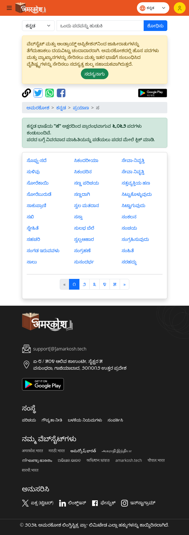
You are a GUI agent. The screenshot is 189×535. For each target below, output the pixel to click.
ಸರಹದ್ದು (129, 262)
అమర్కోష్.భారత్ (83, 451)
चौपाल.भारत (156, 460)
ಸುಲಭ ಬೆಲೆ (84, 228)
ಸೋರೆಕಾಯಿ (37, 183)
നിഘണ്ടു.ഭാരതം (37, 460)
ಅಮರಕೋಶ (37, 108)
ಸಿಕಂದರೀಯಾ (86, 160)
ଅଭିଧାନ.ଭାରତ (69, 460)
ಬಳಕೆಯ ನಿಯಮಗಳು (85, 420)
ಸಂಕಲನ (129, 217)
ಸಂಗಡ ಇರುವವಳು (43, 250)
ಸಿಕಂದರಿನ (83, 171)
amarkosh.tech (128, 460)
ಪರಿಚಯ (29, 420)
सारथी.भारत (30, 470)
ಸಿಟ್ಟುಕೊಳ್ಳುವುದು (137, 194)
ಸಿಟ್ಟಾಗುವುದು (133, 205)
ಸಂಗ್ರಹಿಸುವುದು (135, 239)
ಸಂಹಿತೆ (128, 250)
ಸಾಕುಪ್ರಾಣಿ (36, 205)
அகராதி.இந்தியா (117, 451)
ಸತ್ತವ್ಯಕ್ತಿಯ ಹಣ (136, 183)
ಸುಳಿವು (33, 171)
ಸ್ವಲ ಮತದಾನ (86, 205)
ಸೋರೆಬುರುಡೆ (39, 194)
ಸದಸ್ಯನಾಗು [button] (95, 74)
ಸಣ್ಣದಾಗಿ (82, 194)
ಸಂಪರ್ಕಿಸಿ (115, 420)
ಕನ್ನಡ (61, 108)
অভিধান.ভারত (98, 460)
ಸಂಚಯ (129, 228)
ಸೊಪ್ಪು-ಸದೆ (36, 160)
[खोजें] (100, 25)
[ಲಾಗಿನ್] (180, 8)
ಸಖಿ (30, 217)
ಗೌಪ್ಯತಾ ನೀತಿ (52, 420)
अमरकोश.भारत (32, 451)
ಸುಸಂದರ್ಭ (84, 262)
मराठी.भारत (57, 451)
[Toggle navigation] (9, 7)
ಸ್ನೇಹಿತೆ (33, 228)
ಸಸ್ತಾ (78, 217)
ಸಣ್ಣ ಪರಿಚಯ (86, 183)
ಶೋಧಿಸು (155, 26)
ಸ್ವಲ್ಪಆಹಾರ (84, 239)
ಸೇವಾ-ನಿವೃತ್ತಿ (133, 160)
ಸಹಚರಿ (33, 239)
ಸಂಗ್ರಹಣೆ (82, 250)
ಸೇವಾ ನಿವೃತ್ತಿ (133, 171)
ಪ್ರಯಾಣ (81, 108)
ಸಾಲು (32, 262)
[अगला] (124, 284)
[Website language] (153, 8)
